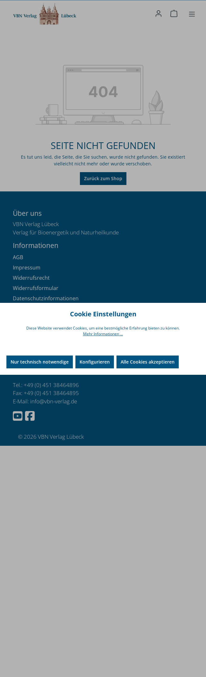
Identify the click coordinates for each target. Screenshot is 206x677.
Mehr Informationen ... (103, 334)
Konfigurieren (95, 362)
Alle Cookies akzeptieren (148, 362)
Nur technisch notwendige (40, 362)
